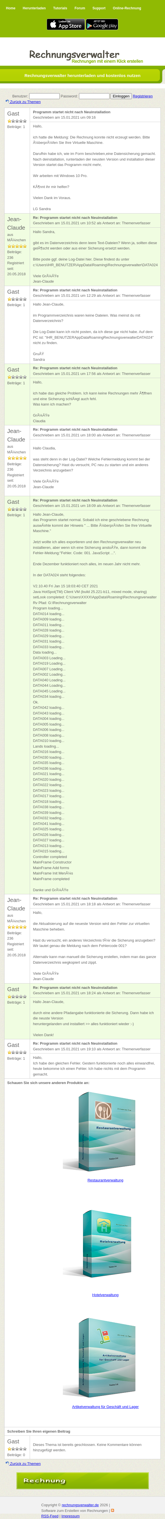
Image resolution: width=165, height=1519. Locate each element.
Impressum (70, 1516)
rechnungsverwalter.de (80, 1505)
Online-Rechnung (127, 8)
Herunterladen (34, 8)
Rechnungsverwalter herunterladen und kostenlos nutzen (82, 75)
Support (99, 8)
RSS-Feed (50, 1516)
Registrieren (143, 96)
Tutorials (60, 8)
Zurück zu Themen (23, 102)
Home (10, 8)
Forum (79, 8)
